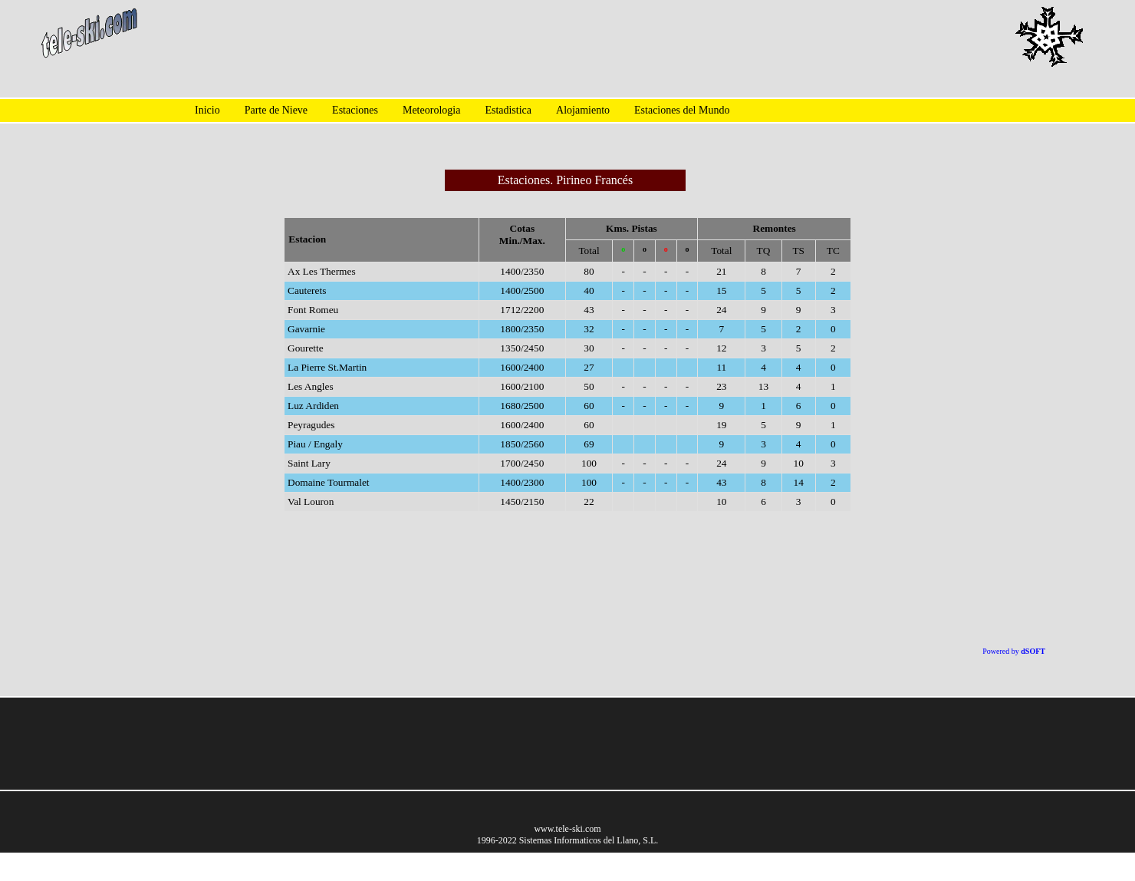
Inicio (207, 110)
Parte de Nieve (276, 110)
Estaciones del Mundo (681, 110)
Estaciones (355, 110)
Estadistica (508, 110)
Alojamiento (583, 110)
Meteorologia (431, 110)
